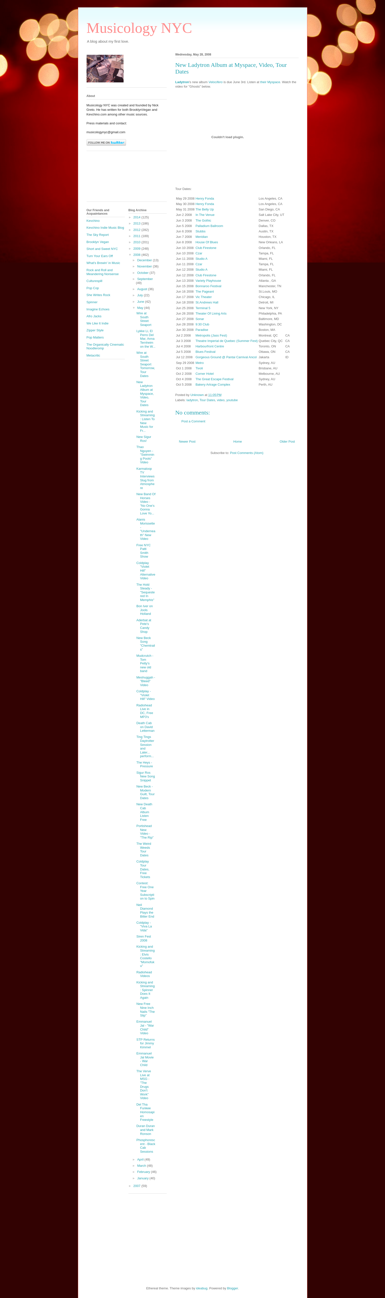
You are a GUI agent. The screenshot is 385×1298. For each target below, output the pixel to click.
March (142, 1165)
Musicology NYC (139, 28)
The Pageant (205, 291)
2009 (137, 248)
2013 (137, 223)
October (143, 273)
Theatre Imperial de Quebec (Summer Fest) (227, 341)
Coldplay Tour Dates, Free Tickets (143, 869)
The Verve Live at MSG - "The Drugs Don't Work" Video (143, 1084)
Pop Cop (93, 288)
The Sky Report (98, 235)
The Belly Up (205, 209)
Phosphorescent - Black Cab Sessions (145, 1145)
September (145, 279)
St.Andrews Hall (207, 302)
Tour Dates (207, 400)
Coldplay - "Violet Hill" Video (145, 695)
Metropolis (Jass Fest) (211, 335)
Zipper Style (95, 330)
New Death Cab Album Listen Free (144, 811)
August (142, 289)
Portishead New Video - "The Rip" (145, 831)
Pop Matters (95, 337)
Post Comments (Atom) (246, 453)
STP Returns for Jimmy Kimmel (145, 1043)
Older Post (287, 441)
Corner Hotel (205, 374)
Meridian (202, 237)
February (144, 1172)
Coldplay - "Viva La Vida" (144, 926)
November (145, 266)
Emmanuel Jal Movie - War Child (145, 1059)
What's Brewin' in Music (103, 263)
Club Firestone (206, 248)
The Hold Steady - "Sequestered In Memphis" (145, 592)
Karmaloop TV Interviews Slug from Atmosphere (145, 478)
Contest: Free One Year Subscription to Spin (145, 890)
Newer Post (187, 441)
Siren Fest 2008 (143, 938)
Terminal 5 (203, 308)
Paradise (202, 330)
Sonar (200, 319)
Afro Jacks (94, 316)
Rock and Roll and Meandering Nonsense (103, 272)
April (141, 1159)
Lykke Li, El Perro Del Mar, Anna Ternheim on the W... (145, 338)
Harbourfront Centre (210, 346)
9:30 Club (202, 324)
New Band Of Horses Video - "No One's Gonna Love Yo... (145, 503)
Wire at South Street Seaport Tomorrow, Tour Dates (145, 364)
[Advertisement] (109, 178)
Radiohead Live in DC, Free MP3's (144, 711)
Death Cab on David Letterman (145, 727)
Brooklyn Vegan (98, 242)
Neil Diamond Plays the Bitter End (145, 910)
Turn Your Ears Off (100, 256)
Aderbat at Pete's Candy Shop (143, 626)
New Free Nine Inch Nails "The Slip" (145, 1009)
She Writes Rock (98, 295)
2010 (137, 242)
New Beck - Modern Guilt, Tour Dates (145, 792)
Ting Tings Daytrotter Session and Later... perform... (145, 746)
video (220, 400)
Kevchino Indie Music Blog (105, 227)
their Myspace (270, 82)
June (141, 301)
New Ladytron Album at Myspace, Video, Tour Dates (145, 393)
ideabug (201, 1288)
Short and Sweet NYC (102, 249)
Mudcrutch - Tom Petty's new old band (144, 663)
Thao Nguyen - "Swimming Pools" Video (145, 454)
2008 (137, 255)
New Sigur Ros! (143, 439)
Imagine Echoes (98, 309)
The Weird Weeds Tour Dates (143, 849)
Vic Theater (204, 297)
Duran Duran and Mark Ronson (145, 1129)
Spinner (92, 302)
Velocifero (215, 82)
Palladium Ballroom (209, 226)
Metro (200, 363)
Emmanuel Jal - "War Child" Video (145, 1027)
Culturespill (94, 281)
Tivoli (199, 368)
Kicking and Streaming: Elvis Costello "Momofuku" (145, 956)
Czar (199, 253)
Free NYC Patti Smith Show (143, 551)
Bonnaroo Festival (208, 286)
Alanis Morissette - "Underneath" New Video (145, 529)
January (143, 1178)
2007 (137, 1186)
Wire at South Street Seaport (143, 319)
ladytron (192, 400)
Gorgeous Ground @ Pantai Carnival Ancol (226, 357)
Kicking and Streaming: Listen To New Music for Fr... (145, 421)
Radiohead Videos (144, 974)
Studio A (201, 259)
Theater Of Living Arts (211, 313)
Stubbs (200, 231)
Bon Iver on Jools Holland (144, 610)
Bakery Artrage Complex (213, 384)
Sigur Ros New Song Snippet (145, 776)
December (145, 260)
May (140, 308)
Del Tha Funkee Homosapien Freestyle (145, 1112)
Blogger (232, 1288)
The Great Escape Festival (215, 379)
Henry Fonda (205, 198)
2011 (137, 236)
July (140, 295)
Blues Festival (206, 352)
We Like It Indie (98, 323)
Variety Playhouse (208, 280)
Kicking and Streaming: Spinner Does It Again (145, 989)
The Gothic (203, 220)
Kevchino (93, 221)
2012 (137, 230)
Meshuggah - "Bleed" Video (145, 681)
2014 (137, 217)
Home (237, 441)
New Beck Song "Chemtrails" (145, 643)
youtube (232, 400)
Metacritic (93, 355)
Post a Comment (193, 421)
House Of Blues (207, 242)
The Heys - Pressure (144, 764)
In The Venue (205, 215)
